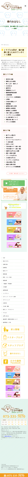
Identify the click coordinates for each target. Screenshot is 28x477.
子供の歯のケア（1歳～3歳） (14, 148)
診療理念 (5, 267)
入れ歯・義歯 (6, 306)
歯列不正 (8, 88)
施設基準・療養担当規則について (10, 319)
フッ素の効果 (9, 142)
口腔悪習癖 (9, 95)
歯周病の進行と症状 (11, 106)
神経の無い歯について (12, 119)
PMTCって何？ (10, 144)
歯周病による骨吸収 (11, 110)
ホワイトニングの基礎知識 (13, 166)
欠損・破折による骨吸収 (12, 112)
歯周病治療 (5, 290)
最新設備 (5, 274)
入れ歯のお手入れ (11, 157)
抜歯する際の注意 (11, 164)
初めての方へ (6, 261)
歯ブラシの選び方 (11, 135)
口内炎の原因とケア (11, 101)
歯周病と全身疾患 (11, 108)
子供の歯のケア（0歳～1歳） (14, 146)
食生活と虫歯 (9, 79)
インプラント (6, 293)
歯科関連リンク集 (7, 322)
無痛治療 (5, 280)
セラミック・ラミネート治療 (9, 296)
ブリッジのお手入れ (11, 155)
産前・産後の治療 (11, 153)
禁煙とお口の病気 (11, 81)
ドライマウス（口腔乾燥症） (14, 97)
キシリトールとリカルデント (14, 139)
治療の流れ (5, 264)
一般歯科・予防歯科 (7, 283)
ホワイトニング (6, 299)
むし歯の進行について (12, 117)
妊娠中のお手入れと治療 (12, 151)
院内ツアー (5, 270)
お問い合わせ (6, 316)
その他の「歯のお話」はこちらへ (17, 173)
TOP (2, 44)
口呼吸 (8, 99)
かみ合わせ (9, 86)
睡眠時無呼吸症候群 (11, 92)
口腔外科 (5, 303)
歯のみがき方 (9, 137)
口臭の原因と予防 (11, 162)
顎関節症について (11, 90)
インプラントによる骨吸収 (13, 115)
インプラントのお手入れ (12, 160)
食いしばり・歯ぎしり (12, 83)
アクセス (5, 312)
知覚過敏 (8, 103)
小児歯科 (5, 286)
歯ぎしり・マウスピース (8, 309)
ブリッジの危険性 (11, 121)
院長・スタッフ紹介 (7, 277)
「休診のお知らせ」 (8, 436)
